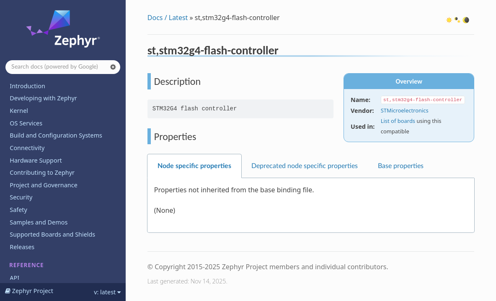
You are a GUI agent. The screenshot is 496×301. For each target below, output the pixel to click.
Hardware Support (36, 160)
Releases (22, 247)
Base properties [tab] (401, 166)
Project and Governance (43, 185)
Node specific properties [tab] (194, 166)
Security (21, 197)
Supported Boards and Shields (52, 234)
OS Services (26, 123)
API (14, 278)
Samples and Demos (38, 222)
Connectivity (27, 148)
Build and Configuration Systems (56, 135)
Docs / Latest (167, 17)
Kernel (19, 111)
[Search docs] (62, 67)
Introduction (27, 86)
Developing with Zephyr (43, 98)
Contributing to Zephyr (42, 172)
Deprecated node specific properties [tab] (304, 166)
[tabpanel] (311, 205)
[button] (113, 67)
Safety (18, 210)
